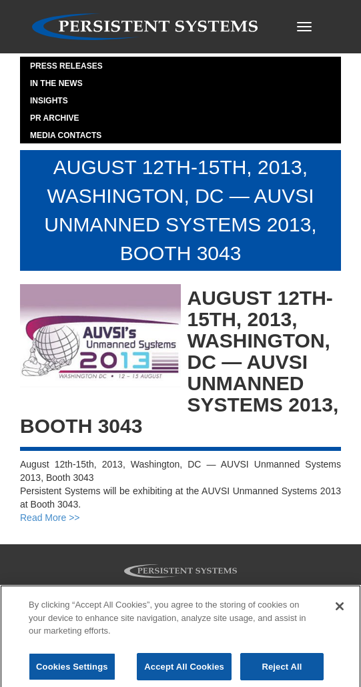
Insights (49, 100)
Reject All (282, 670)
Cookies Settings (72, 670)
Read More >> (50, 517)
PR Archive (54, 118)
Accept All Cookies (184, 670)
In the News (56, 83)
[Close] (339, 609)
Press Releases (66, 66)
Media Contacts (65, 135)
